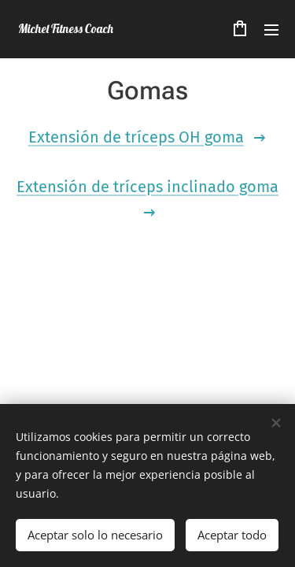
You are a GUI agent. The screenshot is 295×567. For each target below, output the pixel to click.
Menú (271, 30)
